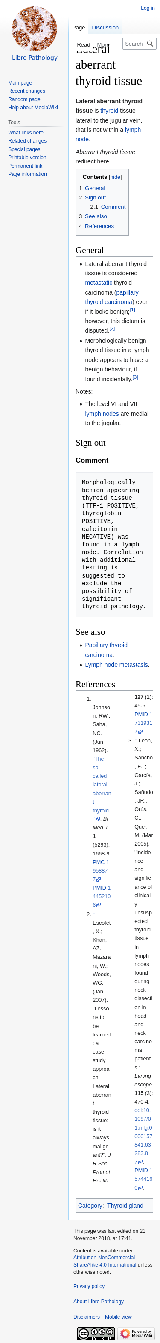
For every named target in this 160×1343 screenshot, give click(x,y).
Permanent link (25, 166)
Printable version (27, 158)
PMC (99, 862)
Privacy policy (89, 1286)
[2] (112, 328)
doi (138, 1110)
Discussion (105, 27)
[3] (135, 377)
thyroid (109, 110)
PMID (99, 888)
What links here (26, 133)
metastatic (98, 282)
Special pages (24, 149)
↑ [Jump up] (94, 699)
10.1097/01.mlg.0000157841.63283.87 (143, 1136)
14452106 (102, 896)
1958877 (101, 870)
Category (90, 1205)
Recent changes (26, 91)
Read (78, 44)
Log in (148, 8)
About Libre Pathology (98, 1302)
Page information (27, 174)
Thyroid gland (125, 1205)
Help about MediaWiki (33, 108)
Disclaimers (86, 1317)
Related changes (27, 141)
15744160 (143, 1179)
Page (78, 27)
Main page (20, 83)
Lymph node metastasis (116, 664)
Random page (24, 99)
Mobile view (118, 1317)
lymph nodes (102, 413)
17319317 (143, 723)
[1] (132, 309)
